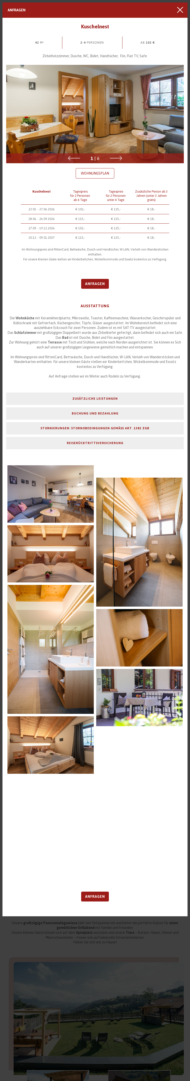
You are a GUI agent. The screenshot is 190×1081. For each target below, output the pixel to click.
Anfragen (16, 10)
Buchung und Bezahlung (95, 413)
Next (116, 158)
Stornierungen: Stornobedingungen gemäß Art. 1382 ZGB (95, 428)
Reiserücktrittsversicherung (95, 443)
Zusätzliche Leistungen (95, 398)
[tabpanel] (95, 114)
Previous (74, 158)
